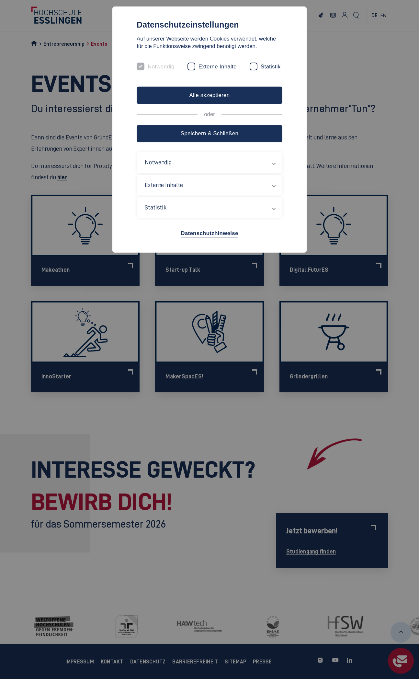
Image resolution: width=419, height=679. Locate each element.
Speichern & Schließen (209, 133)
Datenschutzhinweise (209, 233)
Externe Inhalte (217, 67)
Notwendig (161, 67)
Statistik (271, 67)
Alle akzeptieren (209, 95)
